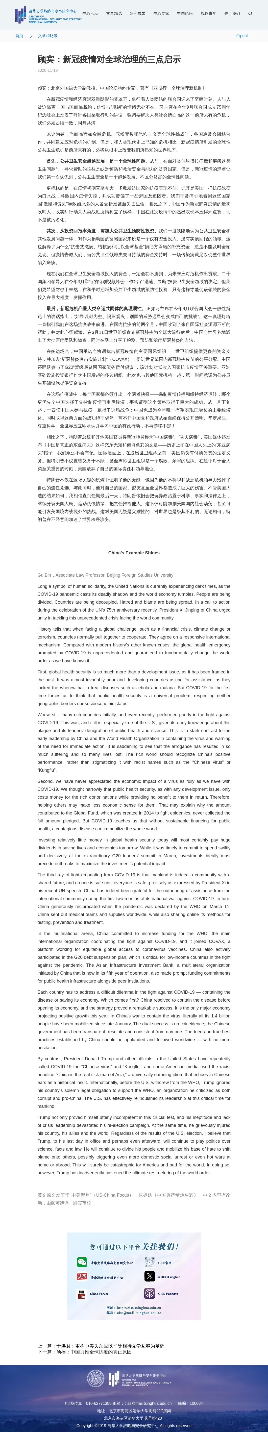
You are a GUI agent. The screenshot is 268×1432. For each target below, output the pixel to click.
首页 (19, 36)
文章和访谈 (48, 36)
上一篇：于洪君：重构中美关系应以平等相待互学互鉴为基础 (101, 1346)
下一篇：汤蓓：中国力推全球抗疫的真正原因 (85, 1352)
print (242, 36)
